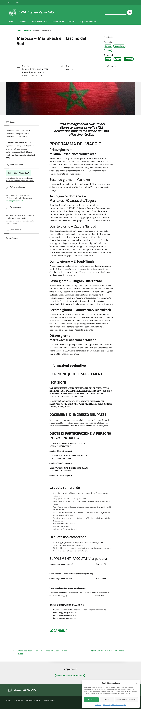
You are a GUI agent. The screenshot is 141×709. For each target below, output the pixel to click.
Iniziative (27, 30)
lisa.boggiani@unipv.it (14, 200)
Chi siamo (22, 21)
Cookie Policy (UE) (49, 700)
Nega (107, 699)
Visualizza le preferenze (126, 699)
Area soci (71, 21)
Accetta (91, 699)
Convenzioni (56, 21)
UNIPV (17, 2)
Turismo (108, 46)
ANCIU (10, 2)
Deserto (108, 59)
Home (11, 21)
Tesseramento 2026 (39, 21)
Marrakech (128, 59)
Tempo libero (119, 46)
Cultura (108, 50)
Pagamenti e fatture (88, 21)
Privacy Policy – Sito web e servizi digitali (114, 705)
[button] (136, 683)
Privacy (8, 700)
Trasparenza (18, 700)
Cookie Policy (98, 705)
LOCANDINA (58, 630)
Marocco (117, 59)
